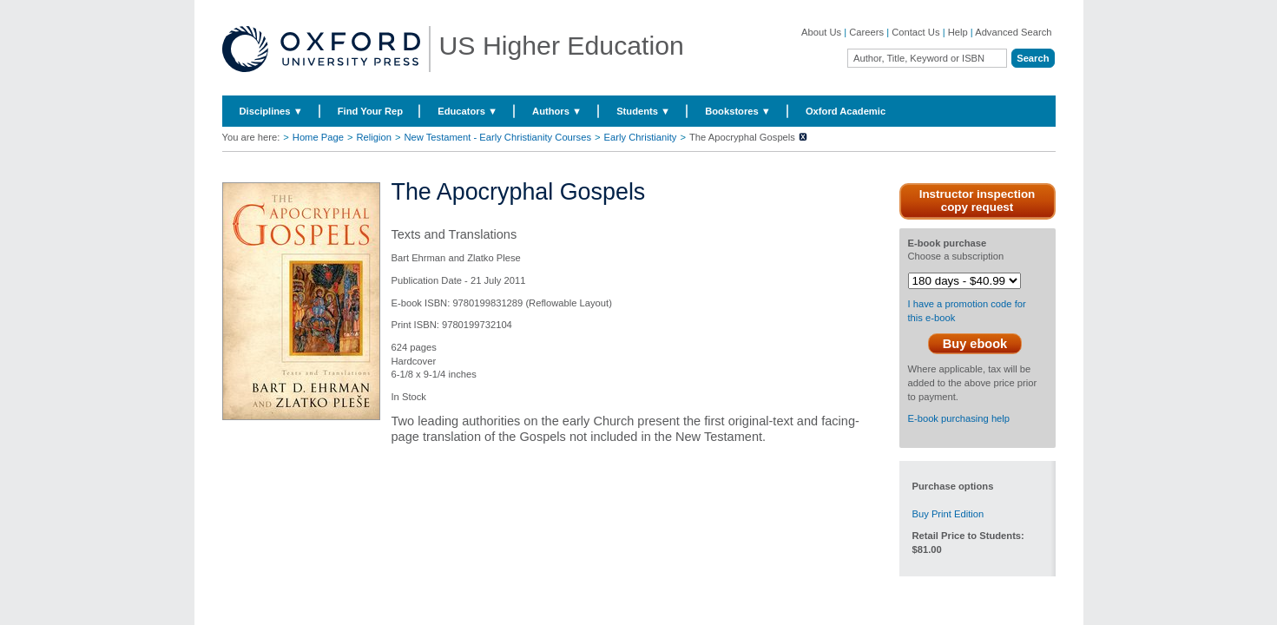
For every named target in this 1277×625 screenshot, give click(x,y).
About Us (821, 32)
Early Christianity (640, 137)
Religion (373, 137)
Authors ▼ (557, 111)
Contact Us (915, 32)
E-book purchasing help (959, 418)
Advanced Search (1013, 32)
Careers (866, 32)
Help (958, 32)
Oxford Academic (845, 111)
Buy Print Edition (948, 514)
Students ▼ (643, 111)
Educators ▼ (467, 111)
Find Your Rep (370, 111)
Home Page (318, 137)
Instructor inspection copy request (977, 201)
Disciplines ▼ (271, 111)
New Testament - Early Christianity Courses (497, 137)
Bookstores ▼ (738, 111)
